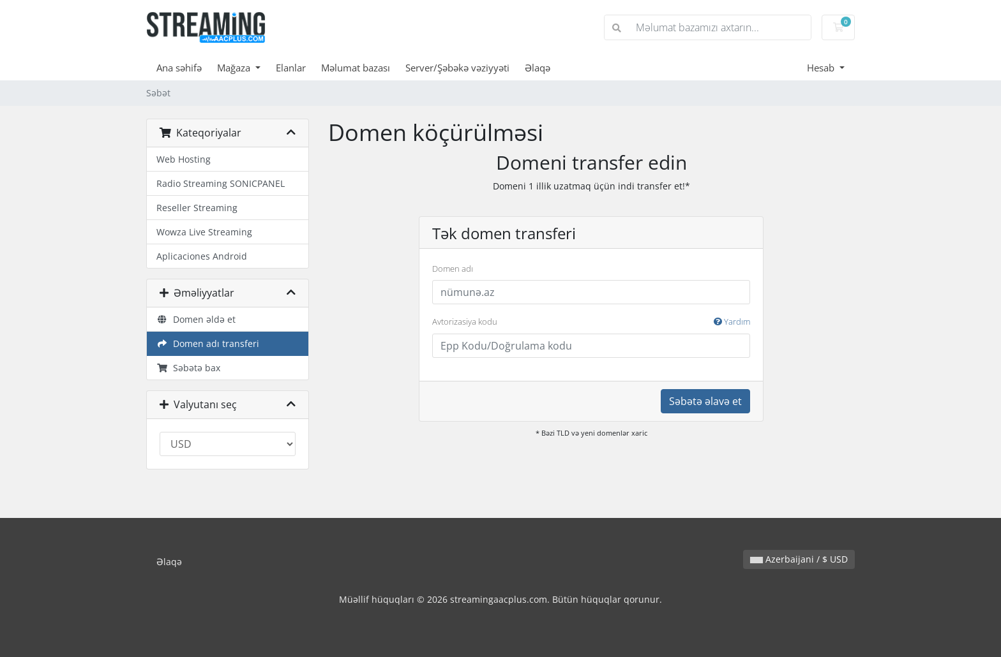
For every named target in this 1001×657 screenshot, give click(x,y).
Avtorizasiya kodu (591, 322)
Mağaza (235, 67)
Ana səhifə (179, 67)
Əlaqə (537, 67)
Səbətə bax (188, 368)
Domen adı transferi (207, 343)
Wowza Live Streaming (204, 232)
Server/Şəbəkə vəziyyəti (457, 67)
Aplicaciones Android (201, 256)
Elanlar (291, 67)
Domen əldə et (196, 319)
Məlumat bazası (355, 67)
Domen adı (452, 268)
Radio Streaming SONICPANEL (220, 183)
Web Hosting (183, 159)
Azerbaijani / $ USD (799, 559)
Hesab (822, 67)
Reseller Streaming (196, 208)
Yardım (732, 321)
